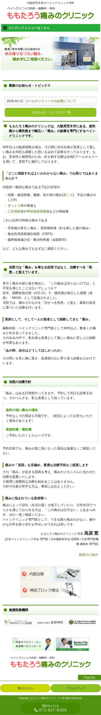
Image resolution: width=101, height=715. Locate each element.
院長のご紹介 (88, 554)
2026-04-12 (42, 101)
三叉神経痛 (16, 211)
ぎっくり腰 (16, 205)
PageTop (89, 677)
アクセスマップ (76, 688)
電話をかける (25, 688)
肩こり (68, 195)
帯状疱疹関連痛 (38, 211)
